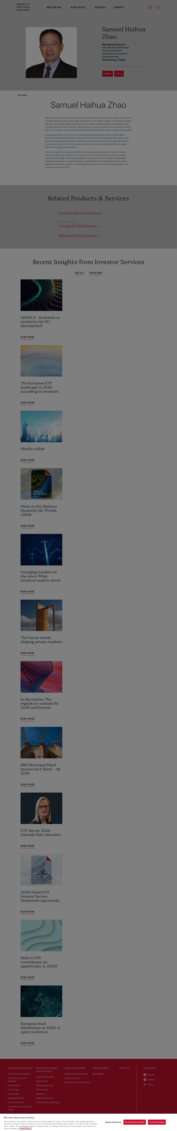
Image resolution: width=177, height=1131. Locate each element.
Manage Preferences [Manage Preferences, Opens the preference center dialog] (113, 1122)
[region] (88, 1122)
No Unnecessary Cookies (135, 1122)
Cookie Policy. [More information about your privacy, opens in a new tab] (25, 1128)
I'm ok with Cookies (156, 1122)
